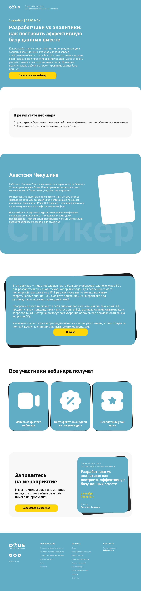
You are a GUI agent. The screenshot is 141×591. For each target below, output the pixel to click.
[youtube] (15, 555)
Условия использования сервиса (52, 555)
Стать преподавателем (80, 570)
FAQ (42, 563)
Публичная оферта (47, 559)
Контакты (43, 567)
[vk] (10, 555)
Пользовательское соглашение (51, 548)
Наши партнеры (77, 567)
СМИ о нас (75, 578)
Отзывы (75, 574)
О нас (74, 548)
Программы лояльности (80, 559)
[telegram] (19, 555)
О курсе (70, 332)
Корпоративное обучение (81, 552)
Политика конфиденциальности (52, 552)
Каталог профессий (79, 563)
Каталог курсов (77, 555)
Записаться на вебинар (32, 75)
